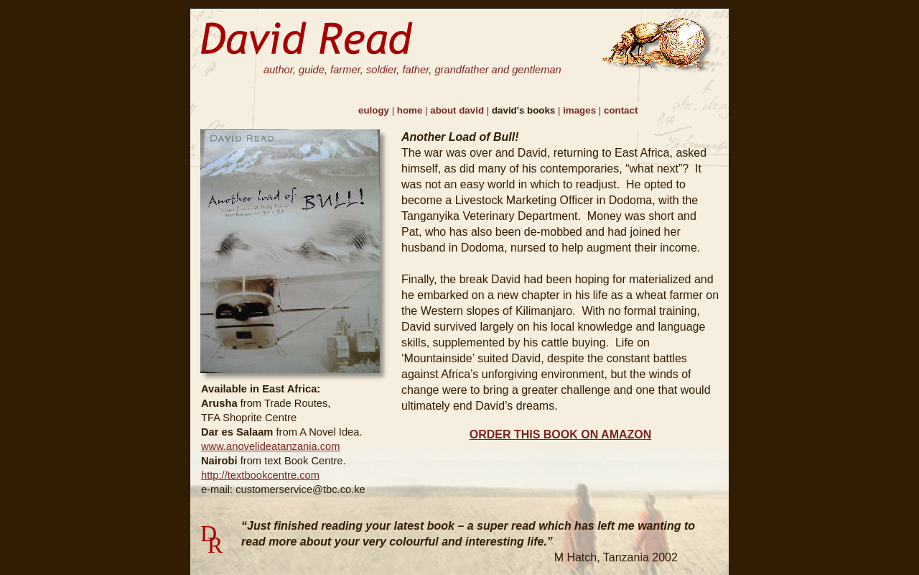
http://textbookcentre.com (260, 475)
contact (621, 110)
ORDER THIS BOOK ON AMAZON (561, 434)
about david (458, 110)
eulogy (375, 110)
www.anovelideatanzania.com (270, 446)
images (581, 110)
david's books (525, 110)
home (411, 110)
